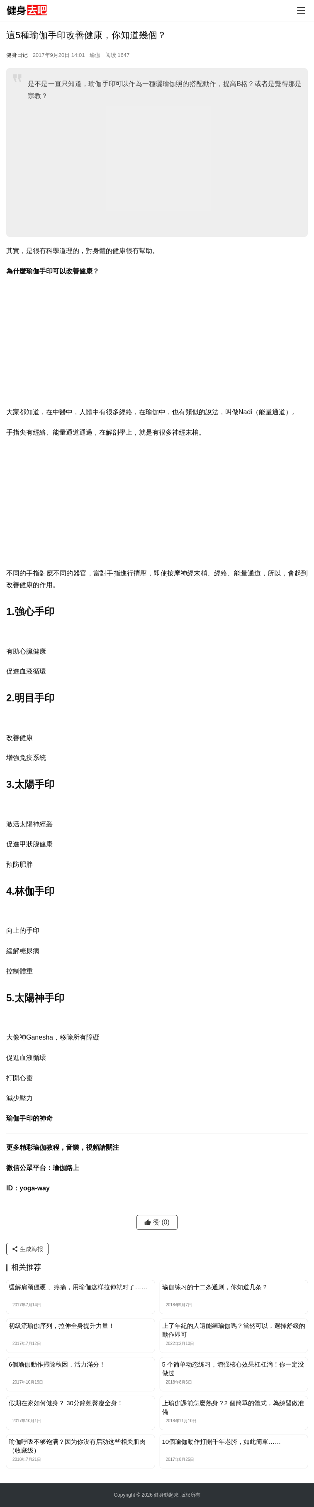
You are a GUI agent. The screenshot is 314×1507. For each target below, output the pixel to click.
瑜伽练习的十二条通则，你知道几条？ (215, 1287)
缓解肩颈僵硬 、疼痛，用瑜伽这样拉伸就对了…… (78, 1287)
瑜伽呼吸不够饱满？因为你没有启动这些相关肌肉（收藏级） (77, 1446)
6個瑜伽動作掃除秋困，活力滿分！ (57, 1364)
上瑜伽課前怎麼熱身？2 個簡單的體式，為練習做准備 (233, 1407)
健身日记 (17, 55)
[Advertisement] (165, 168)
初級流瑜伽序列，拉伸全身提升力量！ (61, 1325)
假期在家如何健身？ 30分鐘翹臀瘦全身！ (66, 1402)
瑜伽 (95, 55)
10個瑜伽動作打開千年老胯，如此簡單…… (221, 1441)
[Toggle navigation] (301, 10)
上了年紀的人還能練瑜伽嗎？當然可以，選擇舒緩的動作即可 (233, 1330)
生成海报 (27, 1249)
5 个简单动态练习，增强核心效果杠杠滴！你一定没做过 (233, 1369)
